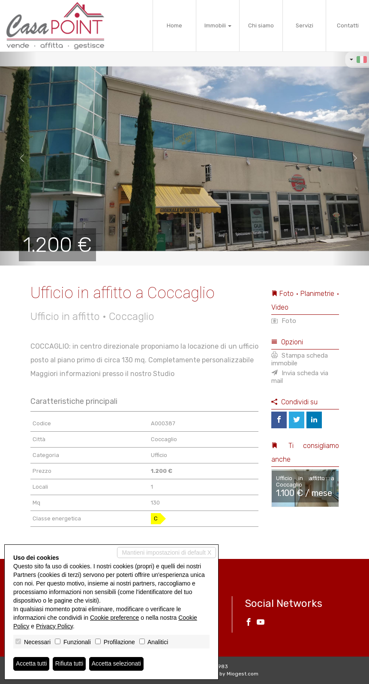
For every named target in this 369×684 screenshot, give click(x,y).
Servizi (304, 25)
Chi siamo (261, 25)
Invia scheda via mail (299, 377)
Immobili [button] (217, 25)
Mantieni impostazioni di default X (166, 552)
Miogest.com (242, 674)
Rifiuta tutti (70, 663)
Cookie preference (114, 617)
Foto (283, 321)
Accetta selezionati (117, 663)
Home (174, 25)
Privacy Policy (54, 626)
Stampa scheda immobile (299, 359)
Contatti (348, 25)
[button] (18, 158)
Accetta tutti (31, 663)
